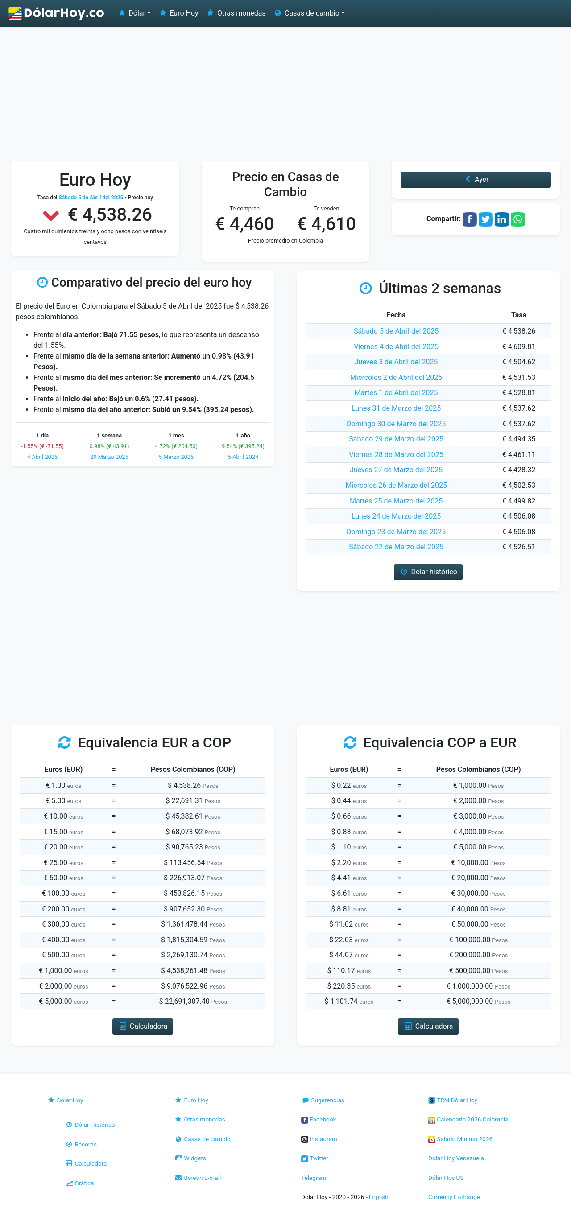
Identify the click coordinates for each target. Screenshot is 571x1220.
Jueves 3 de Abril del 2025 (396, 362)
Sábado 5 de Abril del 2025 (396, 331)
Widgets (190, 1158)
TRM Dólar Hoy (452, 1100)
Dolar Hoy (65, 1100)
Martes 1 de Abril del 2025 (396, 392)
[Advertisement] (285, 93)
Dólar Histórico (90, 1124)
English (379, 1196)
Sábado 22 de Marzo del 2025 (396, 547)
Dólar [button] (131, 13)
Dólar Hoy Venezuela (456, 1158)
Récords (81, 1144)
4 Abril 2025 (42, 456)
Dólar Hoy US (445, 1177)
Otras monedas (236, 13)
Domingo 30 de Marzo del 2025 (396, 424)
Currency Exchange (454, 1196)
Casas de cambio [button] (306, 13)
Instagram (319, 1138)
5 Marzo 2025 (176, 456)
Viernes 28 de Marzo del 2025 (396, 454)
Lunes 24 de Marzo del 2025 (396, 516)
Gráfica (79, 1183)
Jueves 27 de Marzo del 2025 (396, 470)
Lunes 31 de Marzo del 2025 (396, 408)
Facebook (318, 1119)
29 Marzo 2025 (109, 456)
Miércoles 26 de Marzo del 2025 (396, 485)
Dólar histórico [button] (428, 572)
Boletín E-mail (197, 1177)
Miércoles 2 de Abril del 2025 (396, 377)
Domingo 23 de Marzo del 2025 (396, 532)
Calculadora (86, 1163)
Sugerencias (322, 1100)
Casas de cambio (202, 1138)
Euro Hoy (178, 13)
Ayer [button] (476, 179)
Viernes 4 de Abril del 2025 (396, 346)
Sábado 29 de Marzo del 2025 (396, 439)
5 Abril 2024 (243, 456)
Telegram (313, 1177)
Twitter (314, 1158)
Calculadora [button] (142, 1026)
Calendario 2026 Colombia (468, 1119)
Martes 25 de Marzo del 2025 (396, 501)
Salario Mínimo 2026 (460, 1138)
